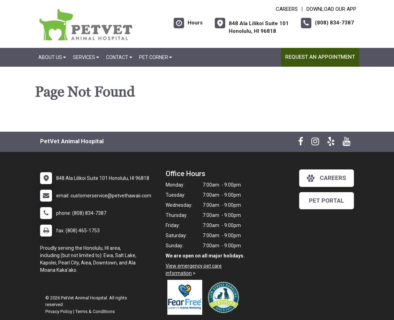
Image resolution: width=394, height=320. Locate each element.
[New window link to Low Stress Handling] (225, 297)
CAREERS (287, 9)
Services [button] (86, 57)
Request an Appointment (320, 57)
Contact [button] (119, 57)
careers (326, 178)
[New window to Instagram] (315, 143)
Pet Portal (326, 200)
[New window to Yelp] (331, 143)
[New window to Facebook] (301, 143)
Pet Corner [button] (155, 57)
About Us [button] (52, 57)
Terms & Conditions (95, 311)
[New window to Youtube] (346, 143)
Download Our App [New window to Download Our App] (331, 9)
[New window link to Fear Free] (186, 297)
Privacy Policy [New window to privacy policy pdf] (58, 311)
